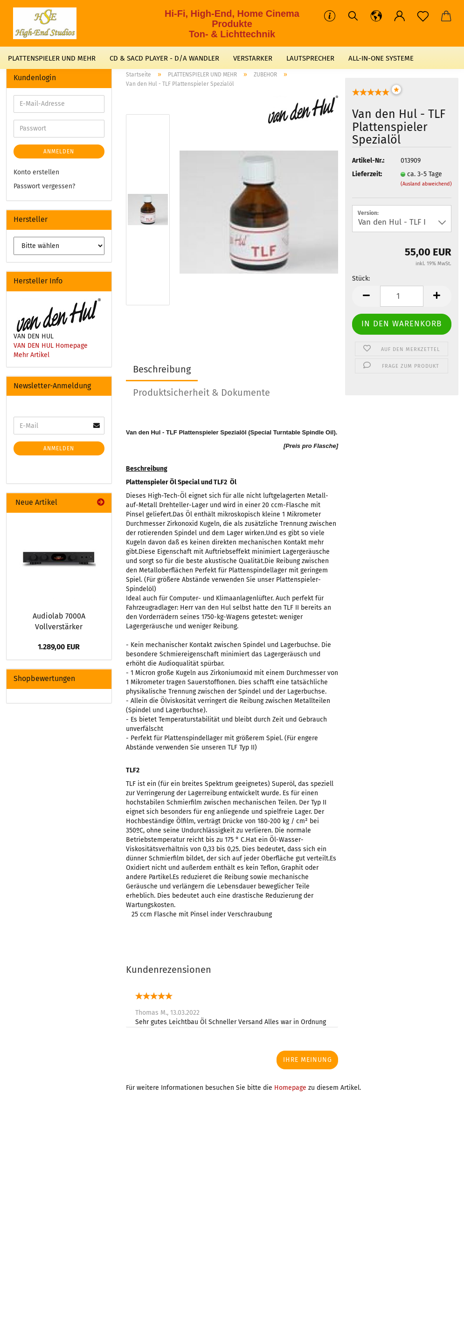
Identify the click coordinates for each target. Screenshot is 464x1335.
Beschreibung (162, 369)
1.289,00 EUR (59, 646)
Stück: (361, 278)
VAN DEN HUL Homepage (51, 346)
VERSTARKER (252, 58)
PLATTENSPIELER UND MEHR (52, 58)
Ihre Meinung (307, 1060)
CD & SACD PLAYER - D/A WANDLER (164, 58)
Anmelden (58, 151)
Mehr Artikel (31, 355)
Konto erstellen (36, 172)
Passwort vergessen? (44, 186)
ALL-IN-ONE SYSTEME (381, 58)
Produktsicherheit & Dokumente (201, 392)
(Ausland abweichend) (426, 184)
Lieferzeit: (367, 174)
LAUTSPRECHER (310, 58)
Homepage (290, 1088)
